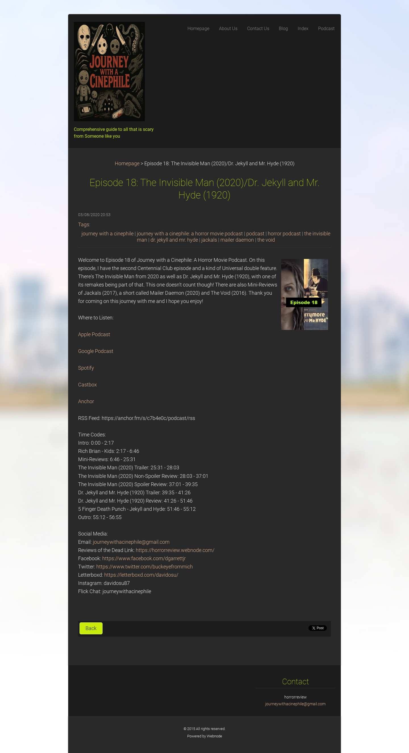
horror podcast (284, 234)
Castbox (87, 385)
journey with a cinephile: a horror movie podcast (190, 234)
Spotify (86, 368)
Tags (83, 224)
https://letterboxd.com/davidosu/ (141, 575)
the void (266, 240)
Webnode (214, 736)
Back (91, 628)
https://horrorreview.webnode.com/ (175, 550)
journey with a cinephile (107, 234)
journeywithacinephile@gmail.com (131, 542)
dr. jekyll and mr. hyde (174, 240)
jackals (209, 240)
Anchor (86, 401)
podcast (255, 234)
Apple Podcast (94, 334)
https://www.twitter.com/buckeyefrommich (144, 567)
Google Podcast (95, 351)
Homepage (127, 163)
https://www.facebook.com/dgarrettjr (144, 558)
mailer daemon (237, 240)
